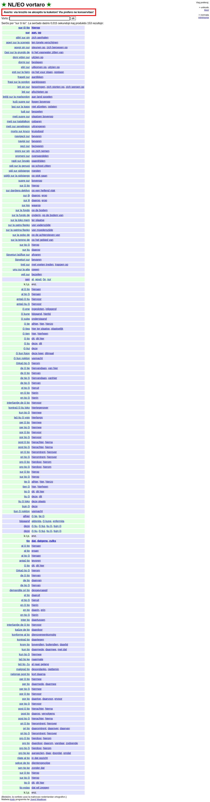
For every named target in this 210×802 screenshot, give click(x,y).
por (12, 23)
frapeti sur (24, 77)
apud (38, 279)
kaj (73, 23)
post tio (25, 713)
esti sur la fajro (21, 72)
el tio (27, 595)
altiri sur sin (23, 37)
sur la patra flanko (19, 225)
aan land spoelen (42, 96)
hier (42, 323)
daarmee (50, 649)
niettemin (53, 669)
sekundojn (64, 23)
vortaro (35, 5)
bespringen (38, 86)
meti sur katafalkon (18, 121)
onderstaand (39, 318)
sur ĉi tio (24, 27)
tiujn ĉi (26, 506)
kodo (12, 799)
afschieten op (40, 91)
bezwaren (37, 146)
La (29, 23)
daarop (36, 195)
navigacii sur (22, 136)
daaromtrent (39, 728)
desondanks (39, 669)
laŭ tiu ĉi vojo (22, 417)
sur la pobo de (21, 234)
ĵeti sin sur (24, 86)
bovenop (37, 180)
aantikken (37, 77)
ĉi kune (25, 313)
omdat (67, 753)
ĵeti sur (26, 91)
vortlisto (18, 797)
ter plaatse (38, 220)
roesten (36, 170)
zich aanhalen (40, 37)
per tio (26, 684)
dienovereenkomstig (44, 634)
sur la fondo (22, 210)
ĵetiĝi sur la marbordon (16, 96)
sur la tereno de (20, 239)
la (13, 797)
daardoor (37, 629)
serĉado (37, 23)
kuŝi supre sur (21, 101)
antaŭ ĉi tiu (23, 299)
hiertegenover (40, 407)
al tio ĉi (25, 294)
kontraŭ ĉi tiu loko (19, 407)
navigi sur (24, 141)
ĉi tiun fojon (23, 353)
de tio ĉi (25, 383)
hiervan (36, 373)
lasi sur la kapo (21, 106)
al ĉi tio (25, 289)
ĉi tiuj (27, 348)
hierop (36, 27)
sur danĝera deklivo (18, 190)
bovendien (38, 644)
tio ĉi (27, 491)
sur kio (26, 205)
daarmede (38, 649)
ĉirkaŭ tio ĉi (23, 363)
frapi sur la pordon (19, 81)
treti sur (25, 264)
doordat (57, 753)
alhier (35, 323)
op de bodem (40, 210)
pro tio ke (24, 753)
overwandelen (40, 156)
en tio (26, 610)
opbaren (37, 121)
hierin (35, 392)
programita (20, 799)
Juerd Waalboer (38, 799)
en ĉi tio (25, 392)
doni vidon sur (21, 57)
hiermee (37, 412)
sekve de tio (22, 763)
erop (44, 195)
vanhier (52, 378)
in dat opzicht (40, 758)
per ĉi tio (24, 422)
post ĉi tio (24, 442)
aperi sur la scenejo (18, 42)
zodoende (72, 743)
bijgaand (37, 313)
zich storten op (55, 86)
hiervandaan (39, 368)
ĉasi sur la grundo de (17, 52)
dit (33, 338)
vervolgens (48, 713)
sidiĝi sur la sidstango (17, 175)
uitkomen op (39, 67)
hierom (36, 363)
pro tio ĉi (24, 466)
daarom (48, 743)
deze (35, 343)
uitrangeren (38, 126)
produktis (81, 23)
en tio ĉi (25, 397)
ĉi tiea (26, 328)
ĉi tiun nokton (22, 358)
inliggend (51, 308)
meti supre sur (21, 116)
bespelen (37, 111)
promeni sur (22, 156)
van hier (53, 368)
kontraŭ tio (23, 639)
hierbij (47, 313)
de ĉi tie (25, 368)
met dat (62, 649)
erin (43, 610)
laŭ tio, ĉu (24, 664)
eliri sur (25, 67)
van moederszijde (42, 230)
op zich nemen (40, 151)
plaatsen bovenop (42, 116)
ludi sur (25, 111)
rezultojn (98, 23)
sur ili (26, 200)
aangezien (38, 753)
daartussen (38, 619)
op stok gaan (39, 175)
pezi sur (25, 146)
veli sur (25, 274)
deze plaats (39, 501)
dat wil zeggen (40, 787)
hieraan (36, 289)
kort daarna (38, 674)
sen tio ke (24, 767)
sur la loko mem (20, 220)
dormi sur (24, 62)
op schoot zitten (41, 165)
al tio (27, 550)
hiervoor (37, 299)
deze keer (37, 353)
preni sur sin (22, 151)
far (28, 799)
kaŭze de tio (22, 629)
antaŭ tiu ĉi (23, 304)
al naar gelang (40, 664)
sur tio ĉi (25, 244)
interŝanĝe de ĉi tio (18, 402)
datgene (42, 540)
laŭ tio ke (24, 659)
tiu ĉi (27, 496)
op (39, 32)
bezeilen (37, 274)
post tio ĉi (24, 447)
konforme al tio (21, 634)
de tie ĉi (25, 378)
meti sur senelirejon (18, 126)
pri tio (26, 728)
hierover (52, 452)
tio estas (25, 787)
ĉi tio (27, 338)
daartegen (38, 639)
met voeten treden (43, 264)
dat (34, 540)
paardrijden (38, 160)
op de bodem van (52, 215)
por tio (26, 698)
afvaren (36, 254)
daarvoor (47, 698)
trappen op (61, 264)
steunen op (38, 47)
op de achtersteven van (46, 234)
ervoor (58, 698)
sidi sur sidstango (19, 170)
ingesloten (38, 308)
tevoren (36, 560)
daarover (53, 728)
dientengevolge (41, 763)
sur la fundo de (21, 215)
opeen (35, 269)
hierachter (38, 442)
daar (48, 753)
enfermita (58, 521)
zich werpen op (75, 86)
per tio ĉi (24, 427)
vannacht (37, 358)
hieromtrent (38, 452)
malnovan (36, 797)
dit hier (40, 338)
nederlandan (47, 797)
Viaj (198, 2)
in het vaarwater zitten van (48, 52)
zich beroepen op (57, 47)
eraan (35, 550)
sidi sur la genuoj (19, 165)
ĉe (44, 279)
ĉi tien (26, 333)
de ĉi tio (25, 373)
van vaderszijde (41, 225)
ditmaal (49, 353)
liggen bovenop (41, 101)
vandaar (59, 743)
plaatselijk (57, 328)
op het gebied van (42, 239)
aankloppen (39, 81)
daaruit (36, 595)
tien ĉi (26, 486)
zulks (52, 540)
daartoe (36, 698)
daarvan (37, 580)
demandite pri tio (20, 590)
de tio (26, 580)
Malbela (5, 799)
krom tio (25, 644)
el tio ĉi (25, 387)
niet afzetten (39, 106)
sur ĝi (26, 195)
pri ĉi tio (25, 452)
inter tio (25, 619)
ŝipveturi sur (22, 259)
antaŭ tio (24, 560)
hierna (49, 442)
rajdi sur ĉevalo (20, 160)
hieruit (35, 387)
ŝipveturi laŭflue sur (18, 254)
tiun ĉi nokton (22, 511)
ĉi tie (27, 323)
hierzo (49, 323)
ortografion (60, 797)
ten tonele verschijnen (45, 42)
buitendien (52, 644)
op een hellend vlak (43, 190)
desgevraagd (40, 590)
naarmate (37, 659)
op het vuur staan (42, 72)
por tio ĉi (24, 437)
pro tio (26, 743)
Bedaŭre (6, 797)
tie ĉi (27, 481)
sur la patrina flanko (18, 230)
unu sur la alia (21, 269)
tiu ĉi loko (24, 501)
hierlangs (37, 417)
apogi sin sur (22, 47)
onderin (36, 215)
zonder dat (38, 767)
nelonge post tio (20, 674)
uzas (25, 797)
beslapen (37, 62)
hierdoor (37, 461)
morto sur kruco (20, 131)
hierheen (42, 333)
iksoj (206, 10)
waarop (36, 205)
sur (28, 32)
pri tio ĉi (25, 457)
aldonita (36, 521)
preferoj (204, 2)
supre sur (24, 180)
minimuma (203, 17)
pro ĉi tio (24, 461)
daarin (35, 610)
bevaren (37, 136)
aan (34, 32)
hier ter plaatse (41, 328)
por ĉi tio (24, 432)
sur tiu (26, 249)
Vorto (4, 18)
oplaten (52, 106)
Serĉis (5, 23)
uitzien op (37, 57)
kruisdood (37, 131)
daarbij (64, 644)
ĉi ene (26, 308)
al (33, 279)
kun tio (26, 649)
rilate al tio (23, 758)
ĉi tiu (27, 343)
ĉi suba (25, 318)
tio (28, 540)
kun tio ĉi (24, 412)
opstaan (59, 72)
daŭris (46, 23)
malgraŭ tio (23, 669)
